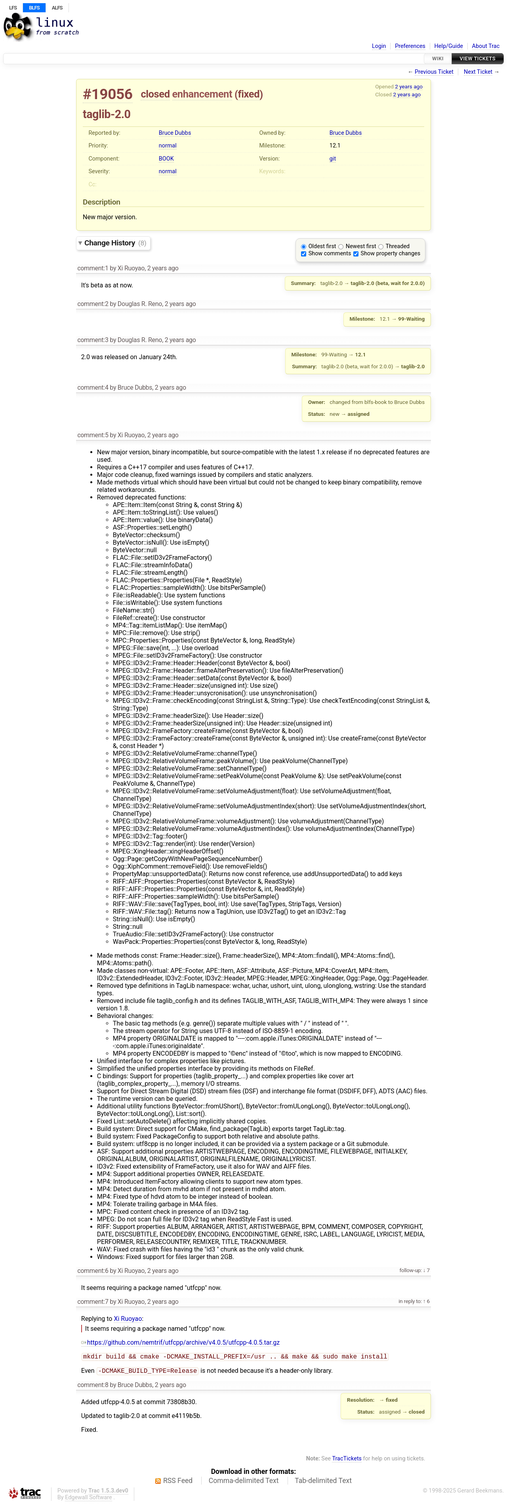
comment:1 (92, 268)
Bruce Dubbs (175, 133)
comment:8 (92, 1386)
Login (379, 46)
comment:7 (92, 1301)
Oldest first (322, 246)
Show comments (330, 253)
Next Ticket (478, 72)
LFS (13, 8)
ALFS (57, 8)
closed (155, 94)
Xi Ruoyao (128, 1318)
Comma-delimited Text (244, 1482)
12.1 (335, 145)
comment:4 (92, 387)
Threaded (398, 246)
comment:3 (92, 340)
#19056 (108, 94)
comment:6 (92, 1270)
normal (168, 145)
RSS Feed (178, 1482)
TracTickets (347, 1460)
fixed (249, 94)
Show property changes (390, 253)
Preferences (410, 46)
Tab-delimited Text (323, 1482)
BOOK (166, 158)
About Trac (486, 46)
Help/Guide (449, 46)
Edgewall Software (88, 1499)
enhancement (202, 94)
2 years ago (409, 86)
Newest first (361, 246)
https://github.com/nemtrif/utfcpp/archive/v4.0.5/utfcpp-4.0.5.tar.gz (180, 1342)
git (333, 158)
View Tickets (478, 58)
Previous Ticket (434, 72)
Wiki (438, 58)
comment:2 (92, 304)
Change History (115, 242)
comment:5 (92, 435)
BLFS (34, 8)
